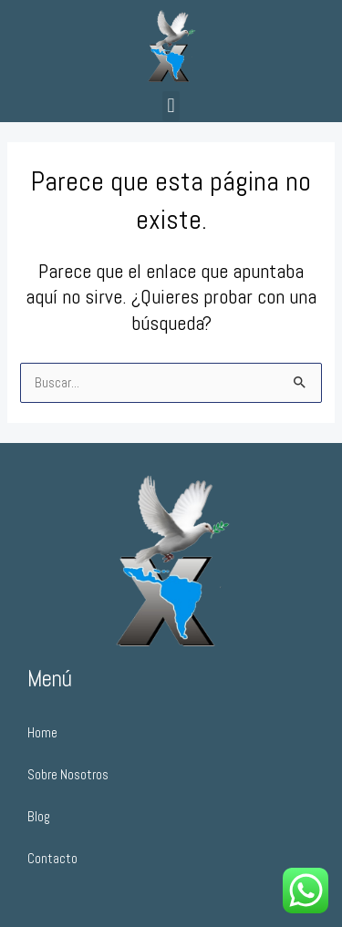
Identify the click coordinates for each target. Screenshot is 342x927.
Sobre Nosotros (68, 775)
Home (42, 733)
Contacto (52, 858)
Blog (38, 817)
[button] (171, 106)
